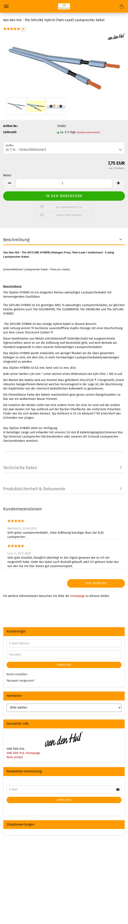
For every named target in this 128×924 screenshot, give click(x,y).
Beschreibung (16, 239)
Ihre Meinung (96, 583)
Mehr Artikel (15, 757)
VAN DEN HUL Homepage (23, 753)
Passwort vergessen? (20, 680)
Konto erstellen (17, 674)
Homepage (77, 596)
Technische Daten (20, 467)
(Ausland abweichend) (88, 132)
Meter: (7, 175)
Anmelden (64, 664)
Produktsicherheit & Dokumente (34, 488)
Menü (6, 6)
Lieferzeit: (10, 132)
